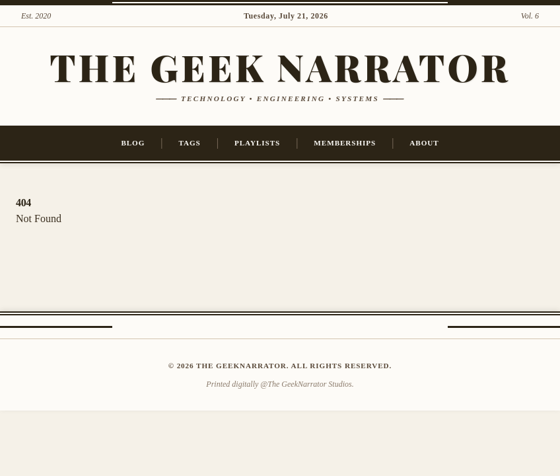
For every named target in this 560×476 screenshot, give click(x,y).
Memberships (345, 143)
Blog (133, 143)
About (423, 143)
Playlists (257, 143)
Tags (190, 143)
